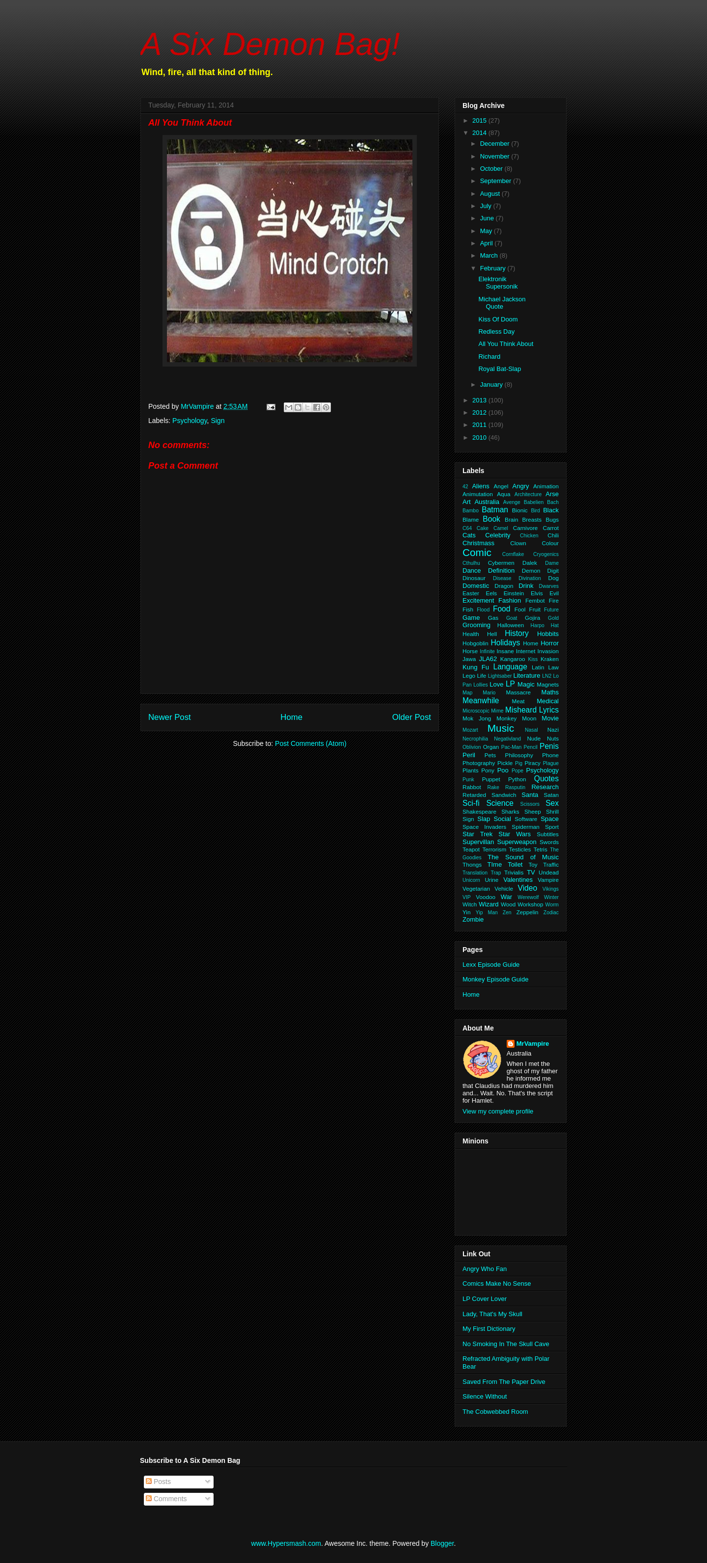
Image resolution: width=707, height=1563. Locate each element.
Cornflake (513, 554)
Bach (553, 502)
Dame (552, 563)
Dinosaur (474, 578)
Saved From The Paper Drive (503, 1381)
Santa (529, 794)
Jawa (469, 659)
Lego (468, 675)
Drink (525, 585)
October (492, 168)
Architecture (528, 494)
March (490, 255)
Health (470, 634)
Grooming (476, 625)
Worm (552, 904)
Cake (483, 528)
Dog (553, 578)
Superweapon (517, 842)
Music (501, 728)
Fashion (509, 600)
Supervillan (478, 842)
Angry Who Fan (484, 1268)
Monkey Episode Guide (495, 979)
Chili (553, 535)
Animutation (477, 494)
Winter (551, 897)
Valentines (518, 879)
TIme (495, 864)
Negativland (507, 739)
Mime (497, 711)
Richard (489, 356)
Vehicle (503, 888)
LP (510, 684)
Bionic (520, 510)
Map (467, 692)
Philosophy (519, 755)
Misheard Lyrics (532, 710)
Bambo (470, 510)
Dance (471, 570)
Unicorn (471, 880)
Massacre (518, 692)
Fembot (535, 600)
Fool (520, 609)
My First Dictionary (489, 1328)
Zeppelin (528, 912)
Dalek (529, 562)
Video (528, 888)
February (494, 268)
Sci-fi (471, 803)
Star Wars (514, 834)
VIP (466, 897)
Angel (500, 486)
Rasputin (515, 787)
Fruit (535, 609)
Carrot (551, 528)
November (496, 156)
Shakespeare (479, 811)
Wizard (488, 904)
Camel (500, 528)
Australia (486, 501)
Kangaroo (512, 659)
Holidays (505, 642)
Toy (532, 864)
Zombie (473, 919)
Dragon (503, 586)
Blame (470, 519)
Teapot (471, 849)
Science (499, 803)
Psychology (189, 420)
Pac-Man (511, 747)
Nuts (553, 738)
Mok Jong (476, 718)
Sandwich (504, 795)
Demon (531, 570)
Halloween (510, 625)
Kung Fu (475, 667)
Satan (551, 795)
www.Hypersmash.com (286, 1543)
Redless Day (496, 331)
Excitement (478, 600)
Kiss (533, 659)
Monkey (506, 718)
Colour (550, 543)
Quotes (546, 778)
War (506, 897)
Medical (548, 701)
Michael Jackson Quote (501, 303)
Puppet (491, 779)
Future (551, 609)
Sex (552, 803)
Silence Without (484, 1396)
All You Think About (505, 343)
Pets (490, 755)
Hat (555, 625)
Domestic (475, 585)
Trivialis (513, 872)
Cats (469, 535)
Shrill (552, 811)
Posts (158, 1481)
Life (482, 675)
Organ (491, 746)
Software (526, 819)
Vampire (548, 879)
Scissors (530, 804)
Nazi (553, 729)
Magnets (548, 684)
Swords (549, 842)
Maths (550, 692)
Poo (503, 770)
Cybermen (501, 562)
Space (550, 818)
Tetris (540, 849)
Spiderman (526, 826)
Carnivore (525, 528)
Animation (546, 486)
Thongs (472, 864)
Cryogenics (546, 554)
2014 (480, 132)
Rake (493, 787)
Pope (517, 770)
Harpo (537, 625)
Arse (552, 494)
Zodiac (551, 912)
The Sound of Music (523, 857)
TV (531, 872)
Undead (549, 872)
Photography (478, 763)
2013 (480, 400)
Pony (487, 770)
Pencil (531, 747)
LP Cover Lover (484, 1298)
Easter (470, 593)
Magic (526, 684)
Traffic (551, 864)
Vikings (551, 889)
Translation (475, 872)
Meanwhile (480, 700)
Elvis (537, 593)
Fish (467, 609)
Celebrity (497, 535)
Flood (483, 609)
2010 (480, 437)
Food (502, 609)
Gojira (532, 617)
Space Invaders (484, 826)
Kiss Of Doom (497, 319)
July (486, 206)
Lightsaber (500, 676)
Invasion (548, 651)
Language (510, 666)
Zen (507, 912)
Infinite (487, 651)
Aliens (480, 486)
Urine (491, 879)
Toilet (515, 864)
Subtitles (548, 834)
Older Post (411, 717)
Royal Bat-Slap (499, 368)
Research (545, 787)
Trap (496, 872)
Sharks (510, 811)
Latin (538, 667)
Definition (501, 570)
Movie (550, 718)
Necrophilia (475, 739)
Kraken (550, 659)
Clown (518, 543)
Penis (549, 746)
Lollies (480, 685)
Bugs (552, 519)
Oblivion (471, 747)
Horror (550, 643)
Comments (166, 1499)
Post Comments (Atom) (310, 743)
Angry (521, 486)
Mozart (470, 730)
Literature (527, 675)
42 (465, 486)
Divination (529, 578)
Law (553, 667)
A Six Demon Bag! (270, 44)
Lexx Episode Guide (490, 964)
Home (291, 717)
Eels (491, 593)
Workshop (530, 904)
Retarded (474, 795)
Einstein (514, 593)
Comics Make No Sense (496, 1283)
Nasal (531, 730)
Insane (505, 651)
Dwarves (549, 586)
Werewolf (528, 897)
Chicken (529, 535)
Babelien (534, 502)
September (496, 181)
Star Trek (477, 834)
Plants (470, 770)
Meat (518, 701)
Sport (552, 826)
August (491, 193)
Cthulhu (471, 563)
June (488, 218)
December (496, 143)
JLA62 (488, 658)
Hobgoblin (475, 643)
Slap (483, 818)
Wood (508, 904)
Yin (466, 912)
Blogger (442, 1543)
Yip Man (487, 912)
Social (502, 818)
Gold (553, 618)
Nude (534, 738)
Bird (535, 510)
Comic (476, 552)
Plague (551, 763)
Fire (554, 600)
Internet (526, 651)
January (492, 384)
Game (471, 617)
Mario (489, 692)
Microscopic (475, 711)
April (487, 243)
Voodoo (485, 897)
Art (466, 501)
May (487, 231)
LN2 (546, 676)
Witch (469, 904)
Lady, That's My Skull (492, 1314)
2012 (480, 412)
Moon (529, 718)
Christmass (478, 543)
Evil (554, 593)
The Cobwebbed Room (495, 1411)
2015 (480, 120)
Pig (518, 763)
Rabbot (471, 787)
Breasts (532, 519)
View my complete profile (497, 1111)
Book (491, 519)
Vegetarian (476, 888)
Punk (468, 779)
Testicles (520, 849)
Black (551, 510)
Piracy (532, 763)
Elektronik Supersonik (497, 283)
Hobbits (548, 633)
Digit (553, 570)
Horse (470, 651)
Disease (502, 578)
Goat (511, 618)
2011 (480, 424)
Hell (492, 634)
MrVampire (533, 1043)
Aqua (503, 494)
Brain (511, 519)
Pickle (505, 763)
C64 (467, 528)
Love (496, 684)
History (517, 633)
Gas (493, 617)
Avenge (511, 502)
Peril (468, 755)
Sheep (532, 811)
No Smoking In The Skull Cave (505, 1344)
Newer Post (169, 717)
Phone (550, 755)
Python (517, 779)
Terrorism (494, 849)
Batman (495, 509)
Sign (217, 420)
